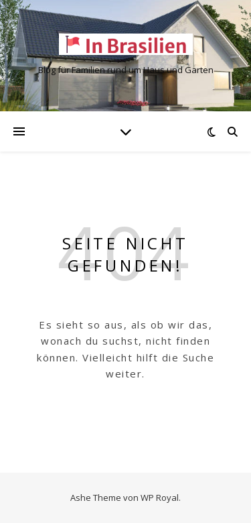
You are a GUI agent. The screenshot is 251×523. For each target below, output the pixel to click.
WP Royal (160, 497)
